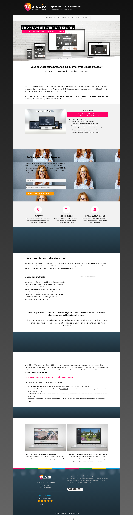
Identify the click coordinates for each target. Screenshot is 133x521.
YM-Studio (61, 513)
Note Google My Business (45, 498)
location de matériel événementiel (91, 459)
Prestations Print (74, 18)
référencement (37, 99)
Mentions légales (75, 513)
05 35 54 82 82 (75, 489)
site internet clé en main (84, 480)
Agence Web (48, 18)
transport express (39, 459)
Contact (86, 18)
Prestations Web (60, 18)
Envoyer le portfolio (40, 193)
